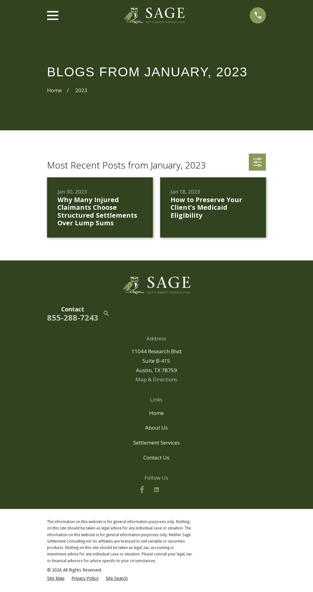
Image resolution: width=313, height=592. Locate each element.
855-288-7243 (72, 317)
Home (156, 412)
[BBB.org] (171, 489)
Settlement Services (156, 442)
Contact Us (156, 457)
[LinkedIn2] (156, 489)
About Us (156, 427)
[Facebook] (142, 489)
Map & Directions (156, 379)
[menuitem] (55, 578)
